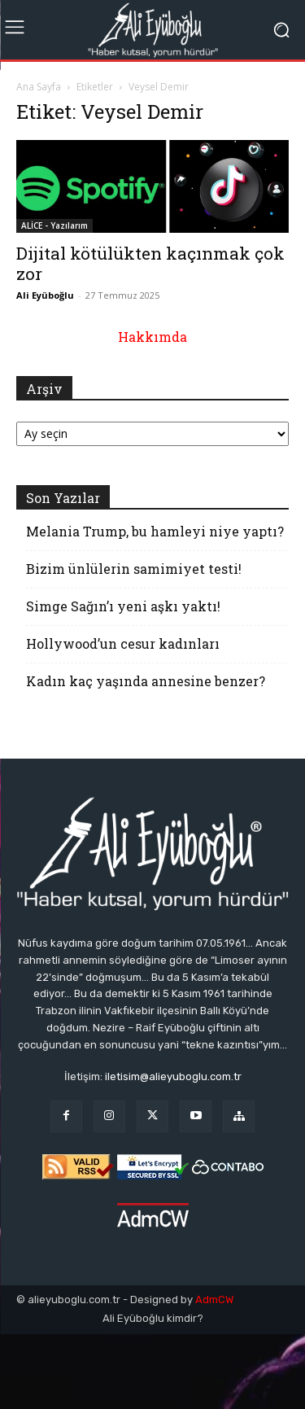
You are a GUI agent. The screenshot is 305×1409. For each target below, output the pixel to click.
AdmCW (214, 1299)
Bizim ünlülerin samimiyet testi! (134, 568)
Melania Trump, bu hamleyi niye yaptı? (155, 531)
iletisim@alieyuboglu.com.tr (173, 1076)
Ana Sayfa (38, 87)
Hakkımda (152, 336)
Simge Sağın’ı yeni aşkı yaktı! (123, 606)
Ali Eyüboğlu (45, 295)
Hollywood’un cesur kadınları (123, 643)
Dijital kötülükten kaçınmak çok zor (150, 263)
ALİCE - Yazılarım (54, 225)
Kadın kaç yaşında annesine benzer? (145, 680)
